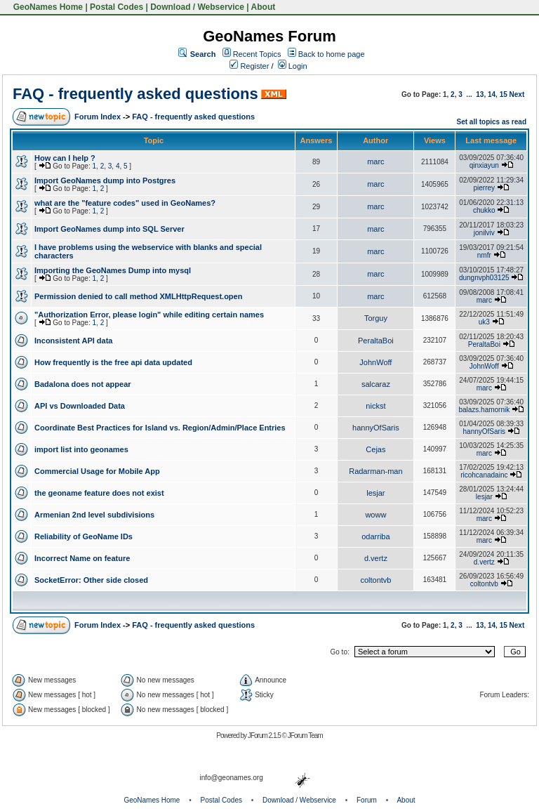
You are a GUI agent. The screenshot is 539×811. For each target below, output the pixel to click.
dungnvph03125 (484, 278)
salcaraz (375, 384)
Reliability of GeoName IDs (83, 536)
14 (491, 94)
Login (292, 66)
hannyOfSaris (375, 427)
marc (375, 161)
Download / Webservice (197, 7)
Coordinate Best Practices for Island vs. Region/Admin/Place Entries (160, 427)
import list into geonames (81, 449)
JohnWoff (375, 362)
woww (375, 514)
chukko (484, 210)
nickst (375, 406)
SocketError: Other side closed (91, 580)
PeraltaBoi (376, 340)
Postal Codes (116, 7)
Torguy (375, 318)
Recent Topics (257, 54)
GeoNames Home (47, 7)
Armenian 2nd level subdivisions (94, 514)
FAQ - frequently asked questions (135, 94)
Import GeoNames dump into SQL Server (109, 229)
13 (480, 94)
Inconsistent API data (73, 340)
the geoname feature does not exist (99, 493)
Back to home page (331, 54)
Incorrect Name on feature (82, 558)
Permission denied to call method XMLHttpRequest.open (138, 296)
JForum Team (305, 735)
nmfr (484, 255)
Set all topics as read (492, 122)
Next (517, 94)
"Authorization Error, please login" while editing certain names (149, 314)
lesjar (375, 493)
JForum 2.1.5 (265, 735)
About (263, 7)
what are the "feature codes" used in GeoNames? (124, 203)
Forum (367, 800)
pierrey (484, 188)
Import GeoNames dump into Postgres (104, 180)
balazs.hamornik (484, 410)
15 (503, 94)
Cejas (375, 449)
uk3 (484, 322)
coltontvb (375, 580)
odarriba (375, 536)
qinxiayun (484, 165)
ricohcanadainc (483, 475)
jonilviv (484, 233)
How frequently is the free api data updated (113, 362)
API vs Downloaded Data (79, 406)
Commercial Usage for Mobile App (97, 471)
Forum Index (97, 116)
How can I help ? (64, 158)
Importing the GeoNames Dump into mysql (112, 270)
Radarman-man (375, 471)
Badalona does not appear (82, 384)
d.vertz (375, 558)
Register (249, 66)
